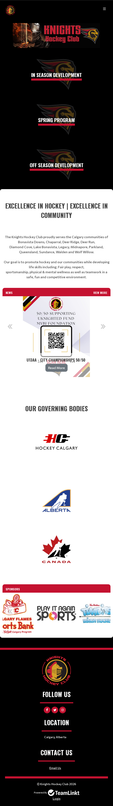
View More (100, 292)
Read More (56, 368)
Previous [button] (10, 326)
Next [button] (103, 326)
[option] (56, 336)
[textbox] (56, 240)
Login (56, 798)
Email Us (55, 768)
